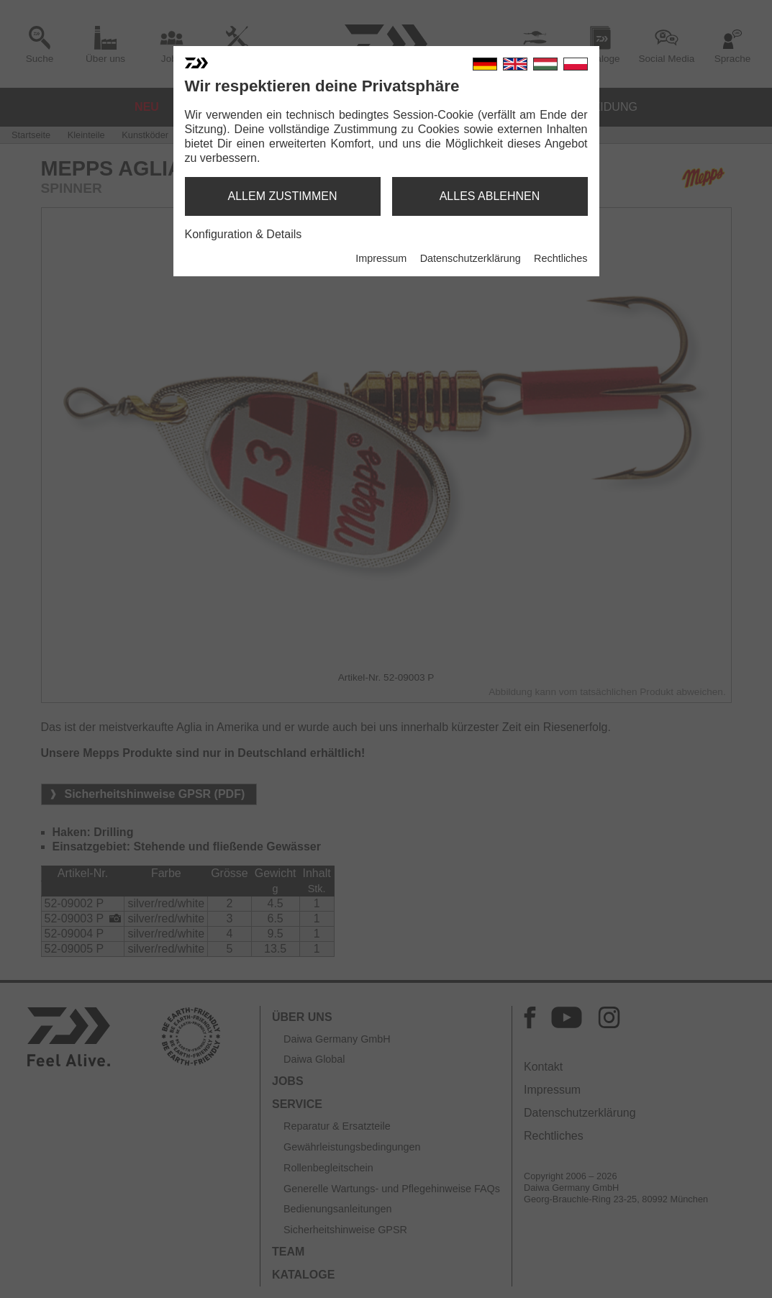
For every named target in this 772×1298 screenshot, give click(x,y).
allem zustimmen (282, 196)
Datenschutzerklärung (470, 258)
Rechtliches (560, 258)
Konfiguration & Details (243, 234)
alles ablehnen (490, 196)
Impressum (381, 258)
